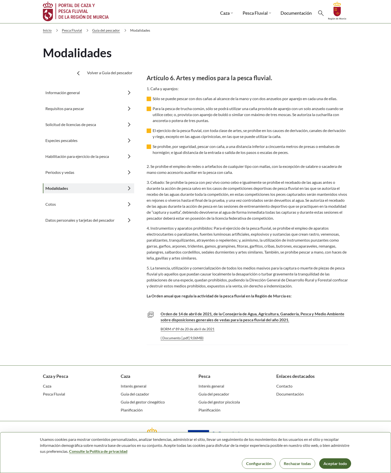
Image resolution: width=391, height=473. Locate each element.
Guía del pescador (110, 30)
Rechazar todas (297, 463)
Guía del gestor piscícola (219, 402)
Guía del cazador (135, 394)
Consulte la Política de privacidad (98, 451)
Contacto (284, 386)
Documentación (290, 394)
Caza (47, 386)
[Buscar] (321, 13)
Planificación (132, 409)
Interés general (133, 386)
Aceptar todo (335, 463)
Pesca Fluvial (76, 30)
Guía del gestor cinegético (143, 402)
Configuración (258, 463)
